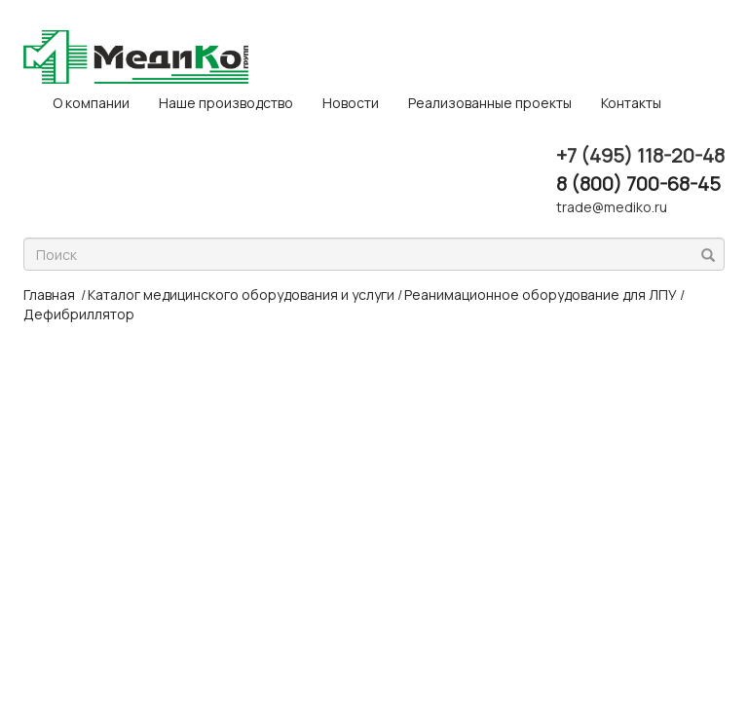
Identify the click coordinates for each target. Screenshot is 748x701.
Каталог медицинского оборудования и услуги (241, 294)
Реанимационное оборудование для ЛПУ (540, 294)
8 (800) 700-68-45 (638, 183)
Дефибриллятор (78, 314)
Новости (350, 102)
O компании (91, 102)
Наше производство (226, 102)
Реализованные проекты (490, 102)
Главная (49, 294)
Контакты (631, 102)
